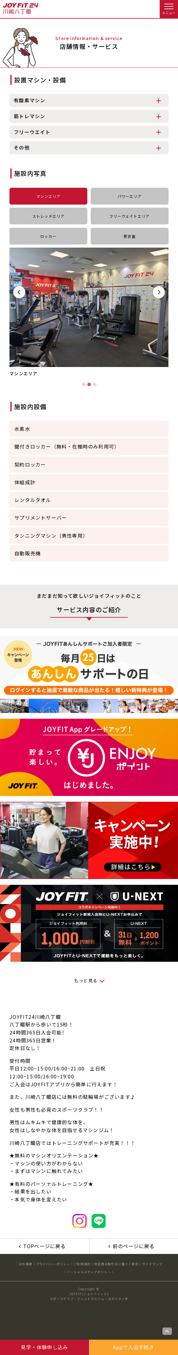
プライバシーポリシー (53, 1264)
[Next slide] (159, 292)
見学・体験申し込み (44, 1347)
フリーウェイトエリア (129, 216)
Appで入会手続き (133, 1347)
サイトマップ (152, 1264)
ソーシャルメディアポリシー (89, 1272)
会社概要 (26, 1264)
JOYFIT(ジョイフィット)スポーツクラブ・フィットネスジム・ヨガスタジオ (89, 1296)
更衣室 (129, 236)
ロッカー (48, 236)
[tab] (83, 384)
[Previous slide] (19, 292)
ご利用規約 (82, 1264)
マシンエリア (48, 196)
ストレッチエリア (48, 216)
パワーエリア (130, 196)
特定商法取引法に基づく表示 (116, 1264)
